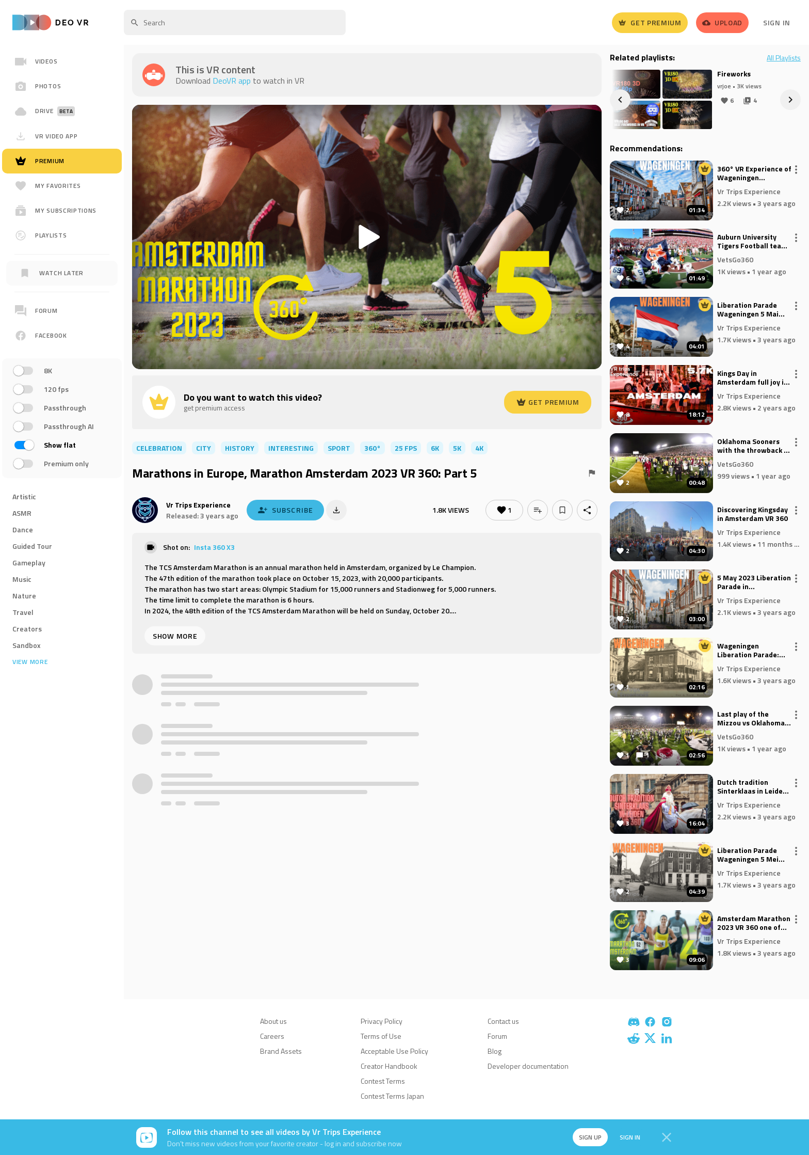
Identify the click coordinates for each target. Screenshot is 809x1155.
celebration (159, 447)
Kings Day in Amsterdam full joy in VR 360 (752, 378)
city (203, 447)
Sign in (629, 1137)
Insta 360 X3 (214, 547)
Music (21, 579)
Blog (494, 1051)
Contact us (503, 1021)
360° (372, 447)
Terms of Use (381, 1036)
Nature (24, 595)
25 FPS (406, 447)
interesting (291, 447)
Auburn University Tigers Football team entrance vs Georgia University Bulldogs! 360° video (752, 241)
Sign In (776, 22)
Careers (272, 1036)
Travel (23, 612)
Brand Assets (281, 1051)
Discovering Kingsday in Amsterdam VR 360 (752, 514)
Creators (27, 628)
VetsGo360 (735, 259)
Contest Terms (383, 1080)
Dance (22, 529)
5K (457, 447)
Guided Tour (32, 546)
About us (273, 1021)
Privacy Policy (381, 1021)
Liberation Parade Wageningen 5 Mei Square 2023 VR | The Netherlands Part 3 (752, 855)
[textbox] (235, 22)
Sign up (589, 1137)
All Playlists (784, 57)
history (239, 447)
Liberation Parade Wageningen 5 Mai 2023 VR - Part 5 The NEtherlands (751, 310)
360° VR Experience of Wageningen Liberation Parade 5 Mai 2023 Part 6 (754, 173)
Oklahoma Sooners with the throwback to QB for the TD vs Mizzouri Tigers (754, 446)
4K (479, 447)
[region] (62, 386)
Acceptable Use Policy (394, 1051)
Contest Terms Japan (392, 1095)
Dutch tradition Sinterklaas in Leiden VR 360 (752, 787)
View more (29, 662)
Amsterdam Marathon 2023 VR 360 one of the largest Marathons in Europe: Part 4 (753, 923)
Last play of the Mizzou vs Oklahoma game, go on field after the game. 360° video (752, 718)
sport (339, 447)
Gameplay (28, 562)
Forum (497, 1036)
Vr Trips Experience (198, 504)
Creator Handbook (389, 1066)
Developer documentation (528, 1066)
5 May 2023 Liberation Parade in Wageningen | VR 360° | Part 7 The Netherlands (754, 582)
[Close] (666, 1137)
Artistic (24, 496)
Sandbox (26, 645)
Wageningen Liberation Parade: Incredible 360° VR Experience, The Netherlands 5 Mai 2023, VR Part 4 (748, 650)
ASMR (21, 513)
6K (435, 447)
